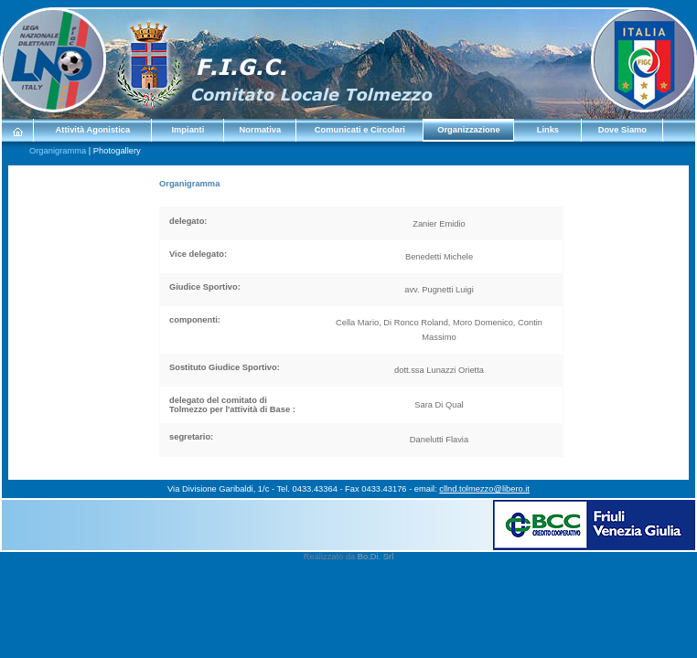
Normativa (261, 129)
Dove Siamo (622, 129)
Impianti (187, 129)
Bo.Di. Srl (375, 556)
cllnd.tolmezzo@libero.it (484, 489)
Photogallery (117, 150)
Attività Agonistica (93, 129)
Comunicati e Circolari (360, 129)
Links (548, 129)
